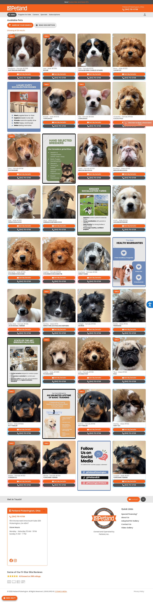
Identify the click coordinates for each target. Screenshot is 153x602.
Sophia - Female (52, 272)
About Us (125, 517)
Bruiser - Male (51, 117)
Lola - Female (86, 372)
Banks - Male (120, 324)
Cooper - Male (121, 476)
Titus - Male (120, 372)
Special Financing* (129, 514)
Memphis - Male (16, 272)
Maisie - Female (16, 476)
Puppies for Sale (24, 15)
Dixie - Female (85, 68)
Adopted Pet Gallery (130, 521)
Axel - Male (50, 68)
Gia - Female (86, 117)
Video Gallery (127, 527)
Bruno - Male (15, 424)
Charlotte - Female (123, 117)
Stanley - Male (121, 424)
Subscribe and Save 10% (79, 2)
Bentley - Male (50, 324)
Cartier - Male (51, 372)
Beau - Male (120, 68)
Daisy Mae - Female (18, 324)
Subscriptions (54, 15)
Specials (44, 15)
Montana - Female (18, 68)
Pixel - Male (14, 220)
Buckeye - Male (121, 168)
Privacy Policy (139, 591)
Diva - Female (15, 168)
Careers (36, 15)
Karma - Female (86, 424)
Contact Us (126, 524)
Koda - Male (120, 220)
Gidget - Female (87, 324)
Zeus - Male (50, 220)
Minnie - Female (51, 476)
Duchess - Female (87, 272)
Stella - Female (86, 168)
